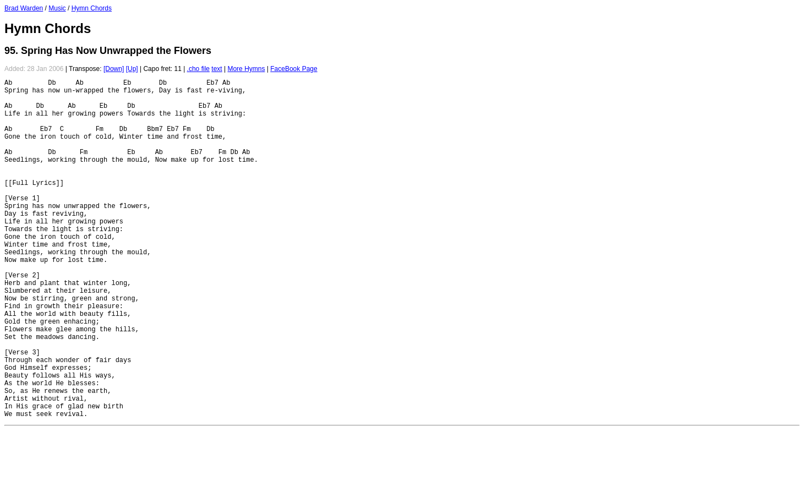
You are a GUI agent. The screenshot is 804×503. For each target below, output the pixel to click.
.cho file (198, 69)
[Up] (132, 69)
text (216, 69)
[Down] (113, 69)
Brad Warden (23, 8)
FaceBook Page (293, 69)
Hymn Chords (92, 8)
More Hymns (246, 69)
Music (56, 8)
